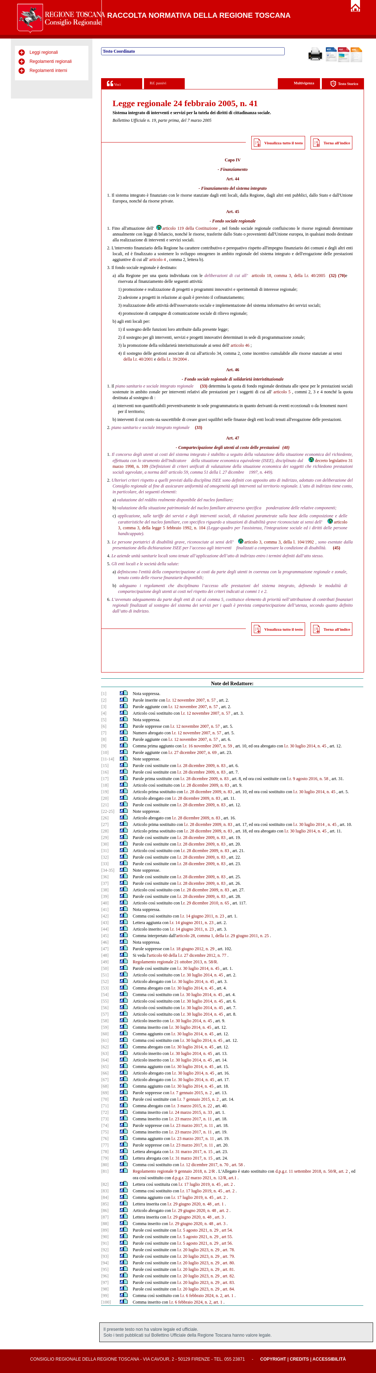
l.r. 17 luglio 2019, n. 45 (200, 1184)
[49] (104, 961)
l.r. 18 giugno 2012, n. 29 (193, 948)
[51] (104, 974)
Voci (113, 83)
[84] (104, 1197)
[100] (106, 1302)
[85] (104, 1204)
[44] (104, 929)
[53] (104, 988)
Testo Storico (344, 83)
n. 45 (332, 824)
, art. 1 (218, 1204)
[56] (104, 1007)
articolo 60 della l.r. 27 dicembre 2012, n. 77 (187, 955)
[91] (104, 1243)
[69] (104, 1092)
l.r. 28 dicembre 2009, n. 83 (201, 765)
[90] (104, 1236)
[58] (104, 1020)
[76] (104, 1138)
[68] (104, 1086)
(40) (285, 447)
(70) (341, 275)
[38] (104, 889)
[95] (104, 1269)
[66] (104, 1073)
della (127, 359)
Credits (299, 1359)
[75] (104, 1132)
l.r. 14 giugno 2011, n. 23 (202, 916)
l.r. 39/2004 (177, 359)
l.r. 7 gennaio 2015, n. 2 (191, 1092)
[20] (104, 798)
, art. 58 (236, 1164)
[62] (104, 1046)
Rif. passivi (158, 83)
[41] (104, 909)
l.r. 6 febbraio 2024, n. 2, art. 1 (206, 1295)
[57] (104, 1014)
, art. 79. (227, 1256)
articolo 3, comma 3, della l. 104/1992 (275, 542)
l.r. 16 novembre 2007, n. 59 (207, 745)
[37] (104, 883)
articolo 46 (240, 345)
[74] (104, 1125)
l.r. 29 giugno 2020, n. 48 (190, 1204)
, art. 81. (227, 1269)
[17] (104, 778)
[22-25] (107, 811)
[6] (103, 726)
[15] (104, 765)
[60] (104, 1033)
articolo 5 (282, 391)
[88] (104, 1223)
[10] (104, 752)
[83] (104, 1190)
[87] (104, 1217)
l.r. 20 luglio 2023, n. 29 (198, 1249)
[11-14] (107, 759)
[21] (104, 804)
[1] (103, 693)
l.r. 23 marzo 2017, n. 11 (190, 1118)
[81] (104, 1171)
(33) (203, 386)
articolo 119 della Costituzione (187, 228)
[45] (104, 935)
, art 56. (226, 1243)
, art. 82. (227, 1275)
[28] (104, 831)
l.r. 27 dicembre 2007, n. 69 (192, 752)
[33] (104, 863)
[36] (104, 876)
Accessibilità (329, 1359)
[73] (104, 1118)
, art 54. (226, 1230)
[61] (104, 1040)
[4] (103, 713)
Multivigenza (304, 83)
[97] (104, 1282)
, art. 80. (227, 1262)
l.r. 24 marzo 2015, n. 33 (190, 1112)
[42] (104, 916)
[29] (104, 837)
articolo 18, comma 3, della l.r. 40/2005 (288, 275)
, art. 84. (227, 1289)
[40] (104, 903)
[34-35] (107, 870)
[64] (104, 1060)
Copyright (273, 1359)
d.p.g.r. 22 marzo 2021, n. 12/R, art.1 (204, 1177)
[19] (104, 791)
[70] (104, 1099)
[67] (104, 1079)
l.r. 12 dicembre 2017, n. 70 (204, 1164)
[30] (104, 844)
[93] (104, 1256)
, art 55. (226, 1236)
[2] (103, 700)
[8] (103, 739)
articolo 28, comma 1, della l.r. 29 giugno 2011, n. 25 (222, 935)
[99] (104, 1295)
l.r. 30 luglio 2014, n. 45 (305, 745)
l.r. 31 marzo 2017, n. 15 (191, 1151)
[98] (104, 1289)
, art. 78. (227, 1249)
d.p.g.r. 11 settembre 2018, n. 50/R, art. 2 (311, 1171)
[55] (104, 1001)
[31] (104, 850)
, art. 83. (227, 1282)
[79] (104, 1158)
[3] (103, 706)
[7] (103, 732)
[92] (104, 1249)
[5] (103, 719)
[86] (104, 1210)
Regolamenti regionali (50, 61)
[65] (104, 1066)
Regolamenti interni (48, 70)
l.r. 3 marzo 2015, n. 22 (191, 1105)
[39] (104, 896)
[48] (104, 955)
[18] (104, 785)
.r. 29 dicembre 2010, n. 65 (205, 903)
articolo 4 (157, 259)
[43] (104, 922)
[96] (104, 1275)
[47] (104, 948)
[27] (104, 824)
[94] (104, 1262)
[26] (104, 817)
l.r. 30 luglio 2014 (309, 824)
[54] (104, 994)
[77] (104, 1145)
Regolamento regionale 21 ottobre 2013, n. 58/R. (175, 961)
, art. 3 (218, 1217)
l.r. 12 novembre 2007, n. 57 (191, 700)
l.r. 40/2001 (143, 359)
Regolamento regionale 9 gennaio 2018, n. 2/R (174, 1171)
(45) (336, 547)
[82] (104, 1184)
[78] (104, 1151)
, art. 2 (227, 1184)
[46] (104, 942)
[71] (104, 1105)
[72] (104, 1112)
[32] (104, 857)
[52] (104, 981)
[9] (103, 745)
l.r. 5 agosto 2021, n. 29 (198, 1230)
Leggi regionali (43, 52)
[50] (104, 968)
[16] (104, 772)
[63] (104, 1053)
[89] (104, 1230)
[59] (104, 1027)
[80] (104, 1164)
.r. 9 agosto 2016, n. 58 (308, 778)
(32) (332, 275)
